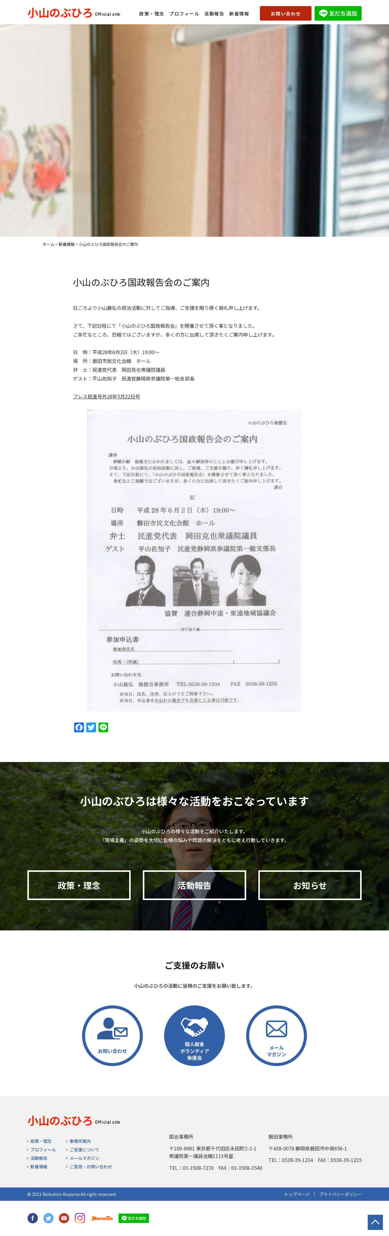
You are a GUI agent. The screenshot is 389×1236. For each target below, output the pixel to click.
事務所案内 (80, 1141)
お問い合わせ (286, 13)
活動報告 (214, 13)
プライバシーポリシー (340, 1194)
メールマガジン (84, 1158)
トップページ (297, 1194)
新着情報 (239, 13)
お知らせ (310, 885)
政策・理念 (151, 13)
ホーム (48, 244)
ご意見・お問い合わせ (91, 1166)
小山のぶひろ (60, 12)
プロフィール (184, 13)
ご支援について (84, 1149)
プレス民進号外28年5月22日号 (106, 396)
